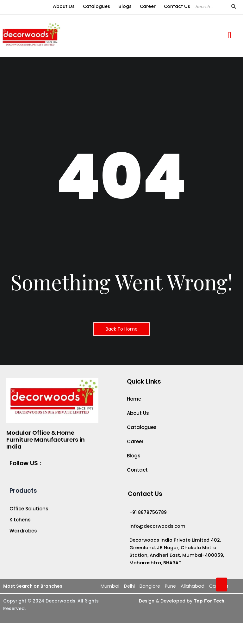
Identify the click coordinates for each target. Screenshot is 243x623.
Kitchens (20, 520)
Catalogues (96, 6)
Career (148, 6)
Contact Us (177, 6)
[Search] (210, 7)
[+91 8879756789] (179, 512)
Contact (137, 470)
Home (134, 399)
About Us (64, 6)
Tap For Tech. (209, 601)
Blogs (125, 6)
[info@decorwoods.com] (179, 526)
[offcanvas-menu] (230, 35)
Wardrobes (23, 531)
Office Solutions (28, 509)
